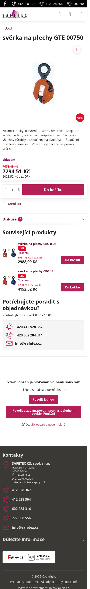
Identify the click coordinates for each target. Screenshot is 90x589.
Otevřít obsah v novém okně (43, 424)
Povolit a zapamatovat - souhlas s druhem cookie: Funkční (44, 411)
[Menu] (82, 14)
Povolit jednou (43, 399)
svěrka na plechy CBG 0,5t (37, 244)
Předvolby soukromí (24, 582)
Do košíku (53, 189)
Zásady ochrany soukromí (59, 582)
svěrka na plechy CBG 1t (35, 271)
